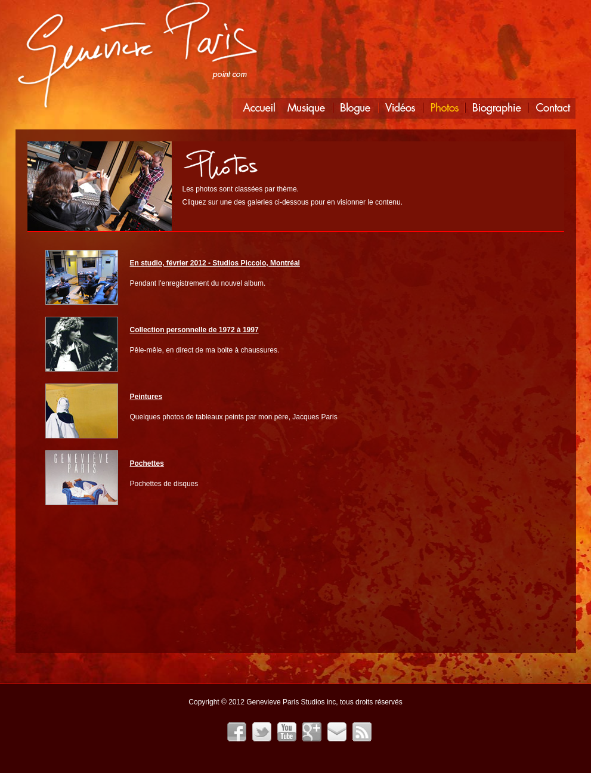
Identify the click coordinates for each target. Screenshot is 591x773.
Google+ (311, 731)
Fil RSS (362, 731)
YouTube (286, 731)
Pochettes (147, 463)
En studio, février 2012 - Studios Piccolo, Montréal (215, 263)
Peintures (146, 396)
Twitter (261, 731)
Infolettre (336, 731)
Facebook (236, 731)
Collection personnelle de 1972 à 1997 (194, 330)
